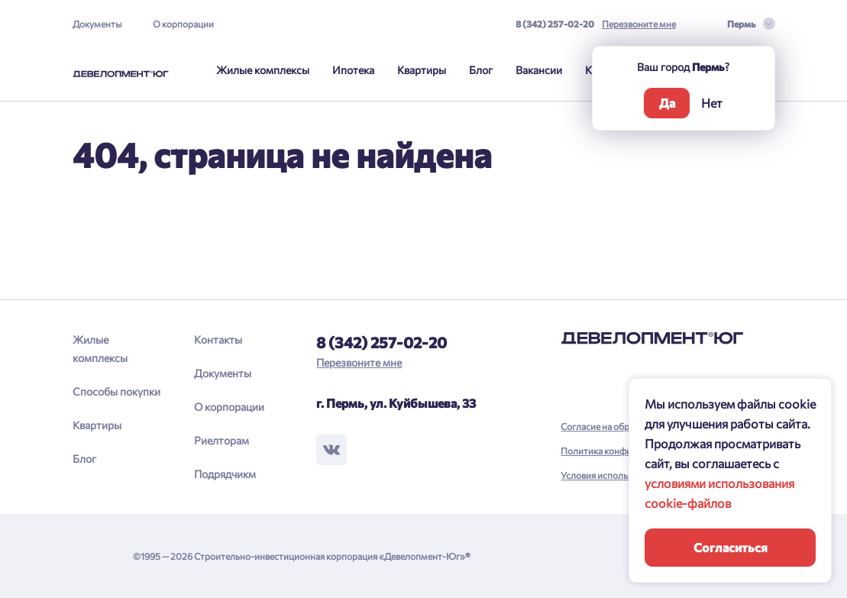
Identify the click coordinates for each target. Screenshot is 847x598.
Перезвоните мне (639, 23)
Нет (712, 102)
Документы (97, 23)
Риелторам (221, 440)
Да (667, 102)
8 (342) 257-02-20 (555, 23)
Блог (481, 69)
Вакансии (539, 69)
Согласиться (730, 547)
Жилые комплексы (262, 69)
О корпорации (183, 23)
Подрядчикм (225, 473)
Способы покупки (116, 391)
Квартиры (421, 69)
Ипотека (353, 69)
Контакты (218, 339)
